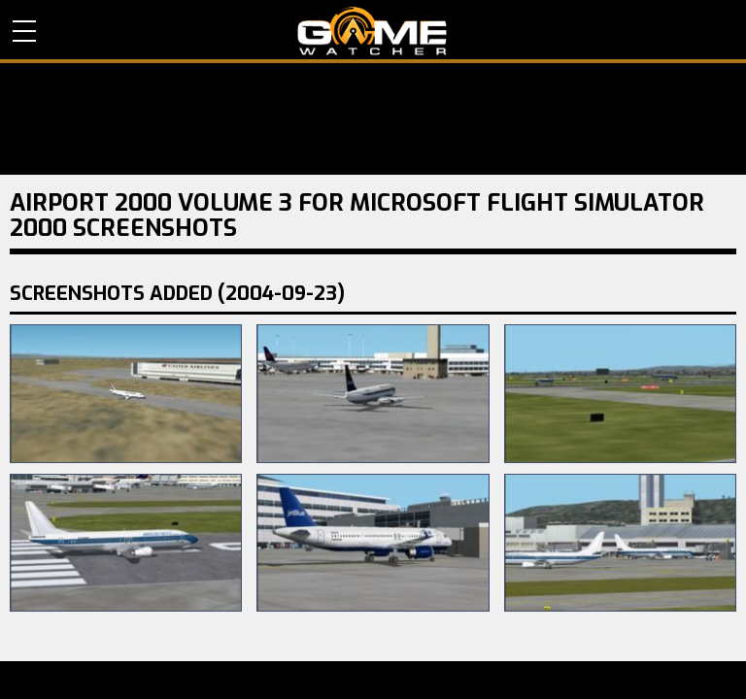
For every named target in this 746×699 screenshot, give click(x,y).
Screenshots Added (177, 294)
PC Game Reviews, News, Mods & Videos (372, 31)
